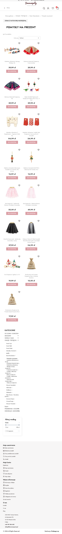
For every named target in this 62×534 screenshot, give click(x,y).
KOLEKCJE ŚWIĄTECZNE (13, 363)
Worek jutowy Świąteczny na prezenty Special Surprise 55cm (12, 311)
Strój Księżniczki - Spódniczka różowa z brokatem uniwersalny (12, 204)
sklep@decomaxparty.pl (11, 527)
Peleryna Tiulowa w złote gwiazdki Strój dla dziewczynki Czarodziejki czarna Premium (31, 240)
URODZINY (8, 336)
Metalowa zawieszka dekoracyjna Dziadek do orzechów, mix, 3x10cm (12, 169)
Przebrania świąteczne (12, 370)
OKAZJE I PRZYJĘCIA (10, 340)
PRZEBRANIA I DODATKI (12, 409)
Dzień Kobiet (9, 348)
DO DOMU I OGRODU (11, 333)
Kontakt (4, 505)
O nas (4, 508)
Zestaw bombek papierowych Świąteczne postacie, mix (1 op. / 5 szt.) (31, 98)
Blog (4, 511)
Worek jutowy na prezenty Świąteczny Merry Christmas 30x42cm (31, 276)
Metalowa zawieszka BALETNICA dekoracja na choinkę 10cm (31, 168)
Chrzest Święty (9, 401)
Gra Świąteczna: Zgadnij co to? (12, 274)
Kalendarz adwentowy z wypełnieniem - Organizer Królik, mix (12, 134)
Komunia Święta (10, 399)
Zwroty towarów (7, 499)
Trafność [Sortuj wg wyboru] (29, 38)
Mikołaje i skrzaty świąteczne (10, 367)
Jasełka (7, 353)
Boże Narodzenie (10, 355)
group (55, 531)
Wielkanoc (8, 390)
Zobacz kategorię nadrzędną (15, 21)
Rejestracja (5, 465)
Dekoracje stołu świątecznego (9, 380)
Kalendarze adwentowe (12, 365)
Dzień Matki (9, 346)
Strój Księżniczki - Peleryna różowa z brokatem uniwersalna (31, 204)
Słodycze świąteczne (12, 383)
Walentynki (8, 392)
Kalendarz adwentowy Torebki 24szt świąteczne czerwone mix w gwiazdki (31, 134)
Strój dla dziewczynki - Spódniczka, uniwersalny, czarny (12, 239)
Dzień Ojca (9, 343)
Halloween (8, 387)
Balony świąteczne (11, 374)
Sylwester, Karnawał (11, 351)
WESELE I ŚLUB (9, 338)
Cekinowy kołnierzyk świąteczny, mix (12, 97)
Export (6, 406)
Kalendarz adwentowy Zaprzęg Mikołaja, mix (12, 62)
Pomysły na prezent (12, 358)
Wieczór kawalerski (11, 385)
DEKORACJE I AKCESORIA (12, 411)
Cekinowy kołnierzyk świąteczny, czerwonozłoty (31, 62)
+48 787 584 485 (9, 524)
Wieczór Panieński (10, 404)
